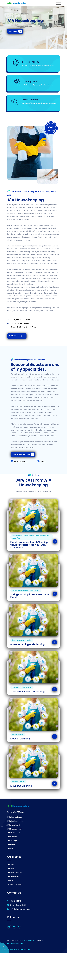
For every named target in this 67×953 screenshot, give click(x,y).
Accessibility (25, 949)
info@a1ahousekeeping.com (19, 909)
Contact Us (15, 31)
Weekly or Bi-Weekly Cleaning (27, 691)
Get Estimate (13, 877)
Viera (10, 849)
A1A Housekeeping (27, 940)
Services (11, 869)
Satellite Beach (13, 833)
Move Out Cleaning (21, 786)
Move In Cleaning (20, 738)
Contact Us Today (16, 336)
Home (10, 865)
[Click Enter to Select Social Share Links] (4, 947)
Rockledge (12, 841)
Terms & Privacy (13, 949)
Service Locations (14, 873)
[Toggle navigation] (58, 3)
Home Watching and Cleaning (27, 644)
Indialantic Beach (14, 817)
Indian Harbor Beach (15, 821)
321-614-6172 (14, 901)
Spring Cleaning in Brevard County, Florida (30, 596)
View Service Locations (23, 454)
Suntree (11, 845)
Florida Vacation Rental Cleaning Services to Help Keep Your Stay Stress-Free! (29, 545)
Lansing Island (13, 825)
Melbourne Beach (14, 829)
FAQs (10, 881)
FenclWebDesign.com (15, 943)
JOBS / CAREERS (14, 885)
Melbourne (12, 837)
